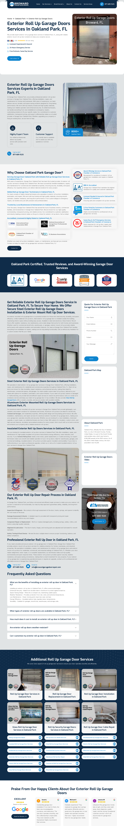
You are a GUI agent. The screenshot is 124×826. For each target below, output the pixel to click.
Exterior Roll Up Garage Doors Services (25, 763)
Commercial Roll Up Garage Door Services (62, 763)
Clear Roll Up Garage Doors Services (25, 769)
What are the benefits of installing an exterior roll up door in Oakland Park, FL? (41, 583)
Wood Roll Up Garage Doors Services (62, 769)
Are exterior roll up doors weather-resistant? (29, 627)
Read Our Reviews (20, 816)
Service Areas (88, 4)
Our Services (46, 4)
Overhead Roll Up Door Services (62, 750)
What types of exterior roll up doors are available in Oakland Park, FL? (40, 611)
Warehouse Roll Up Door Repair (62, 756)
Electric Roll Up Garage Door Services (99, 744)
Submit (91, 359)
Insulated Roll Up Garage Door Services (25, 744)
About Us (69, 4)
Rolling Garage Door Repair (25, 737)
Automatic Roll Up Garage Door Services (25, 756)
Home (38, 4)
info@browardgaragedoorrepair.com (46, 567)
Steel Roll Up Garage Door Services (99, 756)
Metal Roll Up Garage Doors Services (99, 750)
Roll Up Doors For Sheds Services (62, 737)
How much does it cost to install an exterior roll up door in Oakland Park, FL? (42, 619)
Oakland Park (20, 19)
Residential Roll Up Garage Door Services (99, 737)
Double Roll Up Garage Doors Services (25, 750)
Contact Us (77, 4)
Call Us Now (14, 58)
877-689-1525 (107, 4)
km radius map (99, 394)
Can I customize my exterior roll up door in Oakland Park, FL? (35, 636)
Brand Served (58, 4)
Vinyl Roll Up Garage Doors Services (62, 744)
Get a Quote (99, 521)
